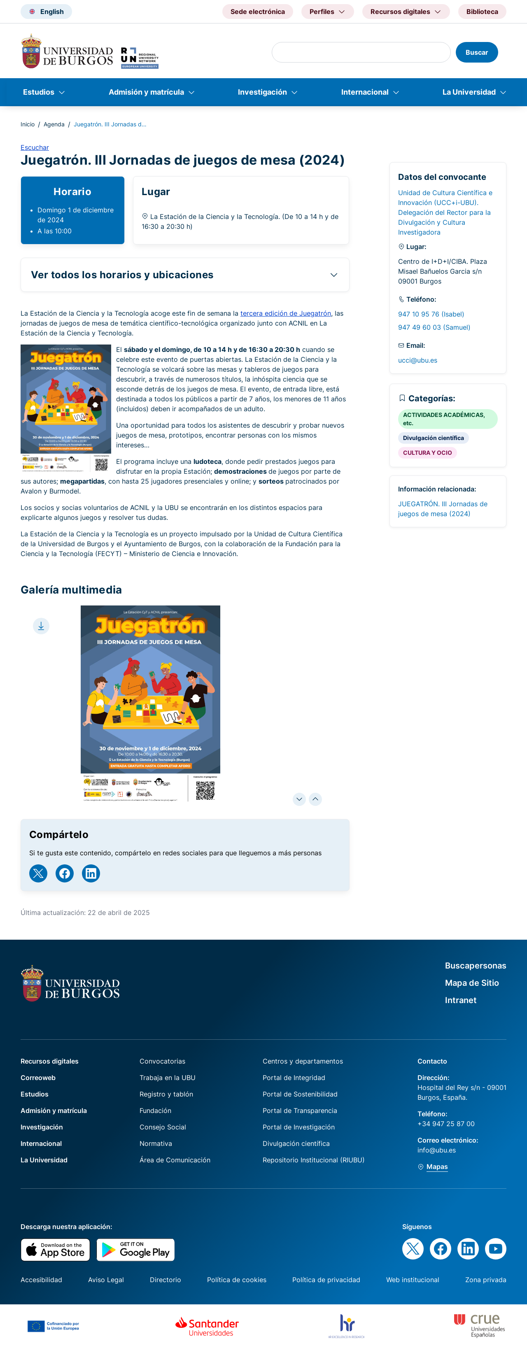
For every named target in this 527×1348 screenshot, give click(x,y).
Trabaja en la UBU (168, 1077)
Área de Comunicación (175, 1160)
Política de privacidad (326, 1280)
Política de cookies (236, 1280)
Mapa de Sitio (472, 983)
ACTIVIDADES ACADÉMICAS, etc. (444, 418)
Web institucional (412, 1280)
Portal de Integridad (294, 1077)
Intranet (461, 1000)
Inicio (28, 124)
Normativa (156, 1143)
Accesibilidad (41, 1280)
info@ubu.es (436, 1150)
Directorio (165, 1280)
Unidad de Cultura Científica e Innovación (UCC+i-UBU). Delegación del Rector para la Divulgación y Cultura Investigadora (445, 212)
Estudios (38, 92)
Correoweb (38, 1077)
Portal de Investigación (299, 1127)
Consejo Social (163, 1127)
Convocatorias (162, 1061)
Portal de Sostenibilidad (300, 1094)
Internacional (365, 92)
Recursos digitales (50, 1061)
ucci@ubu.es (417, 360)
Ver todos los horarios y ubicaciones (122, 275)
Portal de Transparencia (300, 1110)
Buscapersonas (475, 966)
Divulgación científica (433, 437)
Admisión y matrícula (146, 92)
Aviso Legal (106, 1280)
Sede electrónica (258, 11)
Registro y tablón (166, 1094)
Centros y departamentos (303, 1061)
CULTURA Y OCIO (427, 452)
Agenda (54, 124)
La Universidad (469, 92)
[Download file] (41, 626)
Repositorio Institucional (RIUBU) (314, 1160)
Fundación (155, 1110)
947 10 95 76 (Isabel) (431, 314)
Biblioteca (482, 11)
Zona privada (485, 1280)
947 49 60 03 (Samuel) (434, 327)
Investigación (262, 92)
